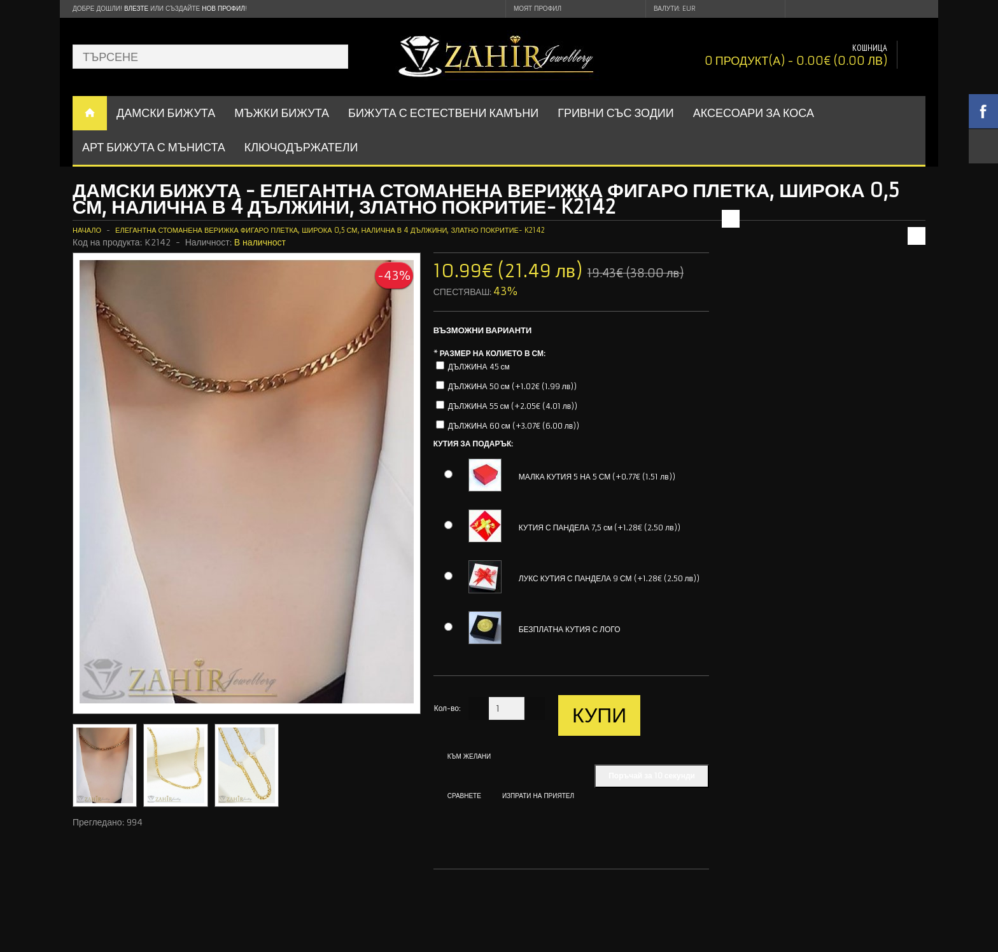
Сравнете (464, 796)
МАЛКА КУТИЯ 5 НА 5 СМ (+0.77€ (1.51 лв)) (597, 476)
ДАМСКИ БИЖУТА (165, 113)
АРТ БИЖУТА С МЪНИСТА (153, 147)
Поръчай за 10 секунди (651, 775)
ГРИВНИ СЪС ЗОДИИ (616, 113)
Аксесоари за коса (753, 113)
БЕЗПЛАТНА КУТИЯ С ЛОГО (570, 629)
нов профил (223, 8)
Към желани (469, 756)
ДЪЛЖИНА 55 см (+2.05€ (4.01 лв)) (513, 406)
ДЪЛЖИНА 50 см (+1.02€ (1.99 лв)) (512, 386)
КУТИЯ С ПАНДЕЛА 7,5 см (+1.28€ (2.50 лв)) (599, 527)
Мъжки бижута (281, 113)
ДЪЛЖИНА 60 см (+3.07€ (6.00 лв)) (514, 426)
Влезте (136, 8)
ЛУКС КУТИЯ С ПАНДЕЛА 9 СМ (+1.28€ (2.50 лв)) (609, 578)
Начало (87, 230)
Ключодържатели (301, 147)
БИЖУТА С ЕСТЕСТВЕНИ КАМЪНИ (443, 113)
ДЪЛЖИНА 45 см (479, 366)
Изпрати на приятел (538, 796)
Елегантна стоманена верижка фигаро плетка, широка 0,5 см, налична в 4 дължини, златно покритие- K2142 (330, 230)
